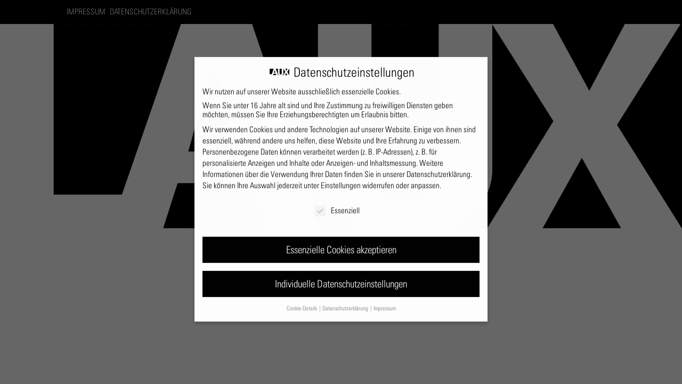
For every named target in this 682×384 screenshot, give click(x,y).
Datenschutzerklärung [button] (345, 303)
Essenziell (337, 205)
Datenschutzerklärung (438, 169)
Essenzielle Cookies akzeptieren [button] (341, 245)
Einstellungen (341, 180)
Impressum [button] (385, 303)
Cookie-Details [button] (302, 303)
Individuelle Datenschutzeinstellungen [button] (341, 278)
